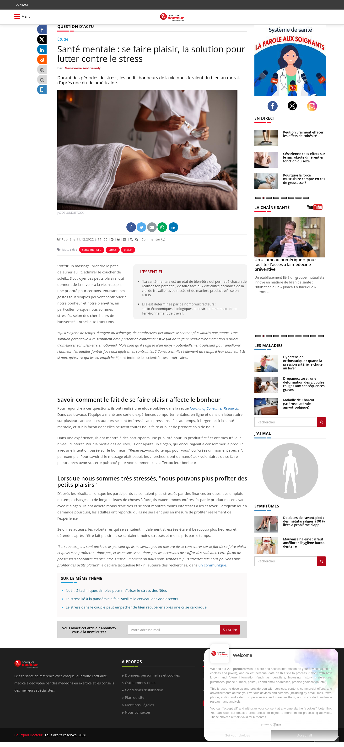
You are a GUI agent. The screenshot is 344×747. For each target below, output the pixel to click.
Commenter (153, 239)
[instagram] (313, 106)
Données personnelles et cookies (152, 675)
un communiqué (212, 565)
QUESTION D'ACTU (75, 26)
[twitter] (293, 106)
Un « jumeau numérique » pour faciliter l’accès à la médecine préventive (285, 264)
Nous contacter (137, 712)
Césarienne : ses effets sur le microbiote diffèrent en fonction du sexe (304, 157)
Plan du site (134, 697)
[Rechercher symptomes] (321, 561)
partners (239, 669)
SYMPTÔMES (266, 506)
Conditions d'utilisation (144, 690)
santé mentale (91, 250)
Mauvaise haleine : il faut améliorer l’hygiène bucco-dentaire (304, 543)
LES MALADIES (268, 345)
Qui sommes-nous (140, 682)
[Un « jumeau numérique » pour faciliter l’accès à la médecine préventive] (290, 237)
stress (113, 250)
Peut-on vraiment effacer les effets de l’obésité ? (303, 134)
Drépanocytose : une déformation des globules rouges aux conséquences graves (304, 384)
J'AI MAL (262, 433)
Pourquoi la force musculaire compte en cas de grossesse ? (304, 179)
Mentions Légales (139, 704)
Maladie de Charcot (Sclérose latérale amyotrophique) (298, 404)
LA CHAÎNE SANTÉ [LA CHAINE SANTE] (272, 207)
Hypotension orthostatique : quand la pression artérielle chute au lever (302, 362)
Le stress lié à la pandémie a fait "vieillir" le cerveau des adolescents (122, 598)
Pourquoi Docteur (28, 735)
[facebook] (274, 106)
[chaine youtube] (316, 209)
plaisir (128, 250)
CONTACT (22, 4)
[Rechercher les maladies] (321, 422)
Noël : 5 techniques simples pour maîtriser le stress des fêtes (116, 590)
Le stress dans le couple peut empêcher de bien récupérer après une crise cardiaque (136, 607)
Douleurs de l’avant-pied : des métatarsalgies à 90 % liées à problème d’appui (304, 521)
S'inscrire (230, 629)
